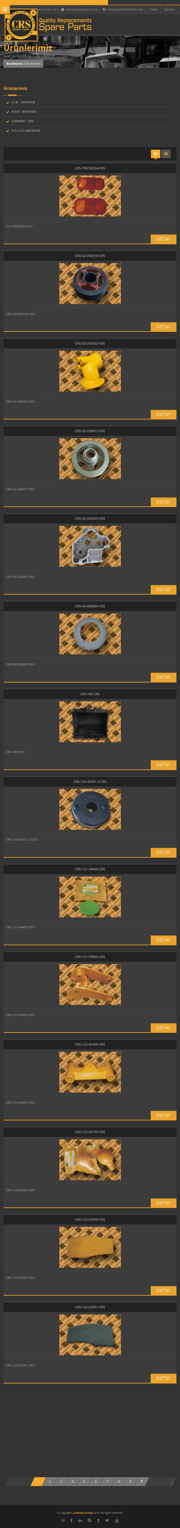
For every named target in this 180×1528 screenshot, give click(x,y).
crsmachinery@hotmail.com (123, 9)
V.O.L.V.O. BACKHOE (25, 130)
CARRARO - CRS (22, 121)
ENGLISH (169, 9)
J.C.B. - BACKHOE (23, 102)
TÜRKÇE (154, 9)
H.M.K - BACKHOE (24, 111)
